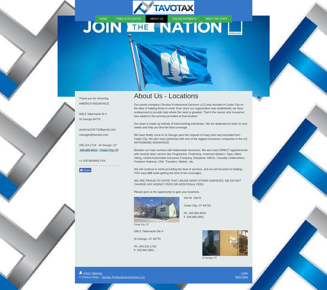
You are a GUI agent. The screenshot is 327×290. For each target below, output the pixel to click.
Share (85, 170)
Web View (241, 277)
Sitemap (97, 273)
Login (244, 273)
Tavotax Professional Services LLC (123, 277)
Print (84, 273)
